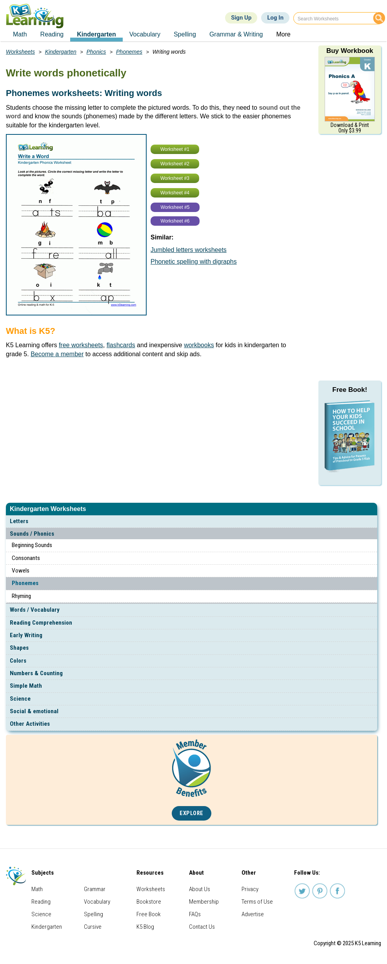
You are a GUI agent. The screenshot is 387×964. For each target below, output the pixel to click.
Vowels (20, 570)
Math (37, 889)
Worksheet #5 (175, 207)
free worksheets (81, 345)
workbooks (199, 345)
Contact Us (202, 926)
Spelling (93, 914)
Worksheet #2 (174, 164)
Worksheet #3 (174, 178)
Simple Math (26, 685)
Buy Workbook (349, 50)
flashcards (121, 345)
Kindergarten (60, 52)
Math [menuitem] (20, 34)
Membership (204, 901)
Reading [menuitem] (52, 34)
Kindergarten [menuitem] (96, 34)
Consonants (26, 558)
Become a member (57, 354)
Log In (275, 17)
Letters (19, 521)
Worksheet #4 (174, 193)
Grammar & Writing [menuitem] (236, 34)
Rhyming (21, 596)
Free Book (148, 914)
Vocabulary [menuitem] (144, 34)
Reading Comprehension (41, 622)
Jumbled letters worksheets (189, 249)
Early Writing (26, 635)
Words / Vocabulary (35, 609)
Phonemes (25, 583)
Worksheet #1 (174, 149)
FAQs (195, 914)
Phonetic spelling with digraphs (194, 261)
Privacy (250, 889)
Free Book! (349, 389)
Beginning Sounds (32, 545)
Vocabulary (97, 901)
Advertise (253, 914)
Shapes (19, 647)
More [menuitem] (283, 34)
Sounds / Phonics (32, 533)
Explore (191, 813)
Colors (18, 660)
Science (20, 698)
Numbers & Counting (36, 673)
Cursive (93, 926)
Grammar (94, 889)
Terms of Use (257, 901)
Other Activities (30, 723)
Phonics (96, 52)
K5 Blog (145, 926)
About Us (199, 889)
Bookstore (148, 901)
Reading (41, 901)
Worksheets (20, 52)
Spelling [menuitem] (185, 34)
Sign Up (241, 17)
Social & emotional (34, 711)
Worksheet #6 (175, 221)
